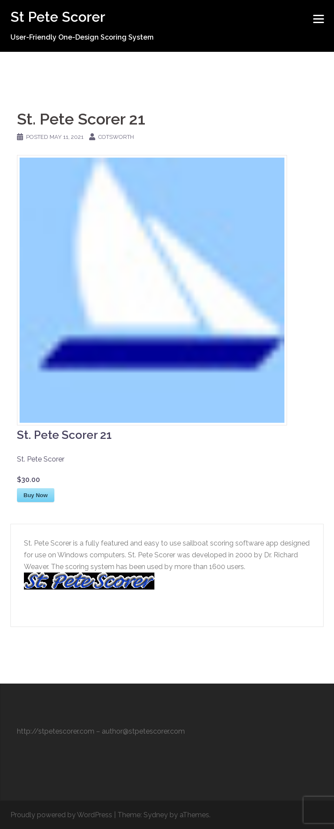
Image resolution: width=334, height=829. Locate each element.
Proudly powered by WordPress (61, 815)
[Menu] (319, 18)
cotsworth (116, 137)
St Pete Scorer (57, 17)
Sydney (156, 815)
